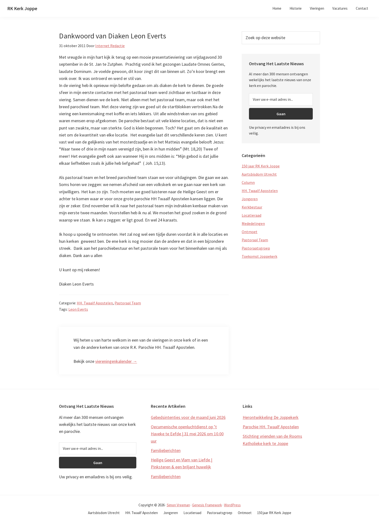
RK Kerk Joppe (22, 8)
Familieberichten (166, 450)
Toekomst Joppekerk (259, 256)
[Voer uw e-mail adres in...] (281, 99)
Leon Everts (78, 309)
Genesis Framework (207, 505)
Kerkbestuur (252, 207)
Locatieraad (251, 215)
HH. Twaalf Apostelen (95, 303)
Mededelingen (253, 223)
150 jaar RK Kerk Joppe (261, 166)
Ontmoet (249, 231)
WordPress (232, 505)
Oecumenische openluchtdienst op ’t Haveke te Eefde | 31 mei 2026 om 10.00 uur (187, 434)
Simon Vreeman (178, 505)
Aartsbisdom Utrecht (259, 174)
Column (248, 182)
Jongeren (250, 198)
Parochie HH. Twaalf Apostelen (271, 427)
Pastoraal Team (128, 303)
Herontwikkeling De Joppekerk (271, 417)
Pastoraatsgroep (256, 248)
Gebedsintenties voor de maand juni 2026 (188, 417)
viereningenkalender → (116, 361)
